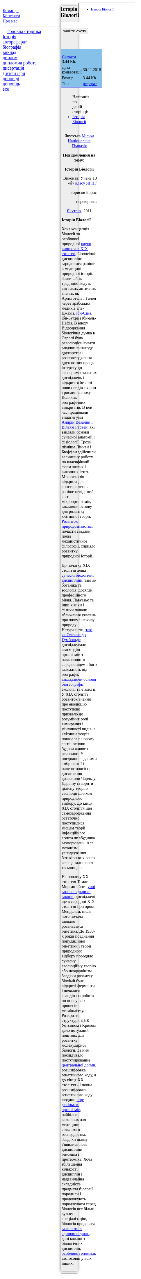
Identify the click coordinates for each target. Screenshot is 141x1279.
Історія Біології (79, 119)
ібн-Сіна (83, 313)
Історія (9, 36)
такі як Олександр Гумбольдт (77, 634)
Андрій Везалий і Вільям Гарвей (77, 424)
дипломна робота (20, 62)
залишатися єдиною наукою (75, 1231)
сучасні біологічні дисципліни (78, 578)
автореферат (15, 41)
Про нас (10, 21)
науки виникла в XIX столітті (76, 248)
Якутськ (74, 210)
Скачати (69, 57)
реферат (90, 84)
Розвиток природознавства (77, 524)
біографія (12, 47)
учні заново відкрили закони (78, 891)
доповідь (11, 83)
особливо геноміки (78, 1253)
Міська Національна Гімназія (81, 141)
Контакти (11, 15)
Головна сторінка (24, 31)
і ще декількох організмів (73, 1104)
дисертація (13, 68)
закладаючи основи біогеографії (79, 682)
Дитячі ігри (14, 73)
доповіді (11, 78)
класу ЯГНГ (86, 183)
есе (6, 89)
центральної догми (78, 1065)
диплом (10, 57)
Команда (11, 10)
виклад (9, 52)
